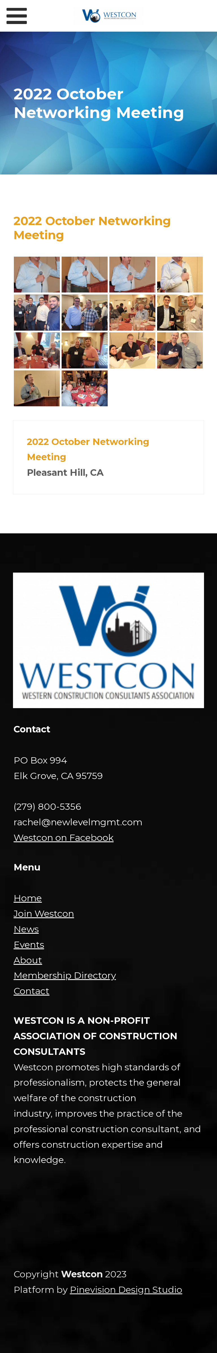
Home (28, 898)
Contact (31, 990)
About (28, 960)
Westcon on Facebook (64, 837)
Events (29, 944)
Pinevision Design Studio (126, 1289)
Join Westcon (44, 913)
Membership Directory (65, 975)
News (26, 929)
